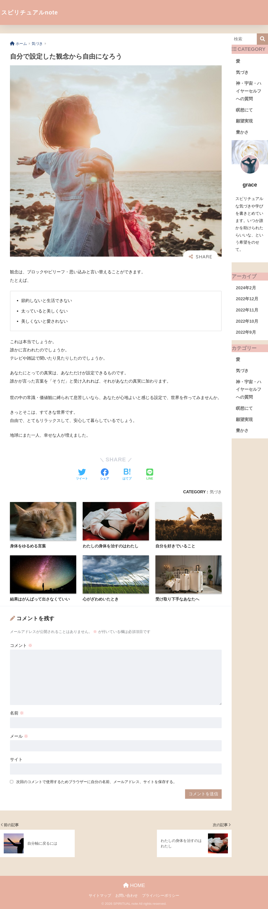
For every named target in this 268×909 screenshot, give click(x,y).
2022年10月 (247, 321)
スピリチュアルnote (29, 12)
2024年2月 (246, 288)
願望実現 (244, 121)
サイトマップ (100, 896)
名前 (17, 713)
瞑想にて (244, 110)
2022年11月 (247, 310)
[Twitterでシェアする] (82, 475)
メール (19, 736)
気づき (216, 492)
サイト (16, 759)
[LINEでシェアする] (149, 475)
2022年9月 (246, 332)
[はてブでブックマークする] (127, 475)
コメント (21, 645)
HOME (134, 885)
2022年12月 (247, 299)
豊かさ (242, 132)
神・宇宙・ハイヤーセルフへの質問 (248, 91)
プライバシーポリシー (160, 896)
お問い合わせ (126, 896)
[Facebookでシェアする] (104, 475)
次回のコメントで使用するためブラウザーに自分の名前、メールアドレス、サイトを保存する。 (96, 782)
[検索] (262, 39)
